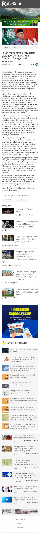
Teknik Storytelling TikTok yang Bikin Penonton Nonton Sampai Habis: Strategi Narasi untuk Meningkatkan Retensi (24, 417)
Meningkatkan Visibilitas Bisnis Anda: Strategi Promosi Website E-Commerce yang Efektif (25, 449)
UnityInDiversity (21, 200)
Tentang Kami (20, 519)
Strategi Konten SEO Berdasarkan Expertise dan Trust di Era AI (21, 392)
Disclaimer (20, 527)
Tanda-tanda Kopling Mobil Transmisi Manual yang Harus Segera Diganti (27, 224)
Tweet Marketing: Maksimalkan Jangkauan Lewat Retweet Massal (25, 499)
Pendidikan (4, 265)
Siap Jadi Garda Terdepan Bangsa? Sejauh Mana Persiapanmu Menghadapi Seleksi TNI (26, 275)
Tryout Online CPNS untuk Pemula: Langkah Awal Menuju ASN (25, 488)
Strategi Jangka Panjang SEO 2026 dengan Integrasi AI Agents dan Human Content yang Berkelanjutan (23, 368)
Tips (17, 215)
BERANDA (6, 47)
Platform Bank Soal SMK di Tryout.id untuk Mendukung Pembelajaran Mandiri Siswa (23, 401)
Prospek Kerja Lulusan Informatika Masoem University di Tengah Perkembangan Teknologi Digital (19, 256)
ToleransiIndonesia (23, 195)
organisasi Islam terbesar (13, 78)
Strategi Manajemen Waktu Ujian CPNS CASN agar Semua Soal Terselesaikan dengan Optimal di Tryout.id (23, 426)
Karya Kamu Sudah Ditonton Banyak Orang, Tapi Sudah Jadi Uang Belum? (27, 239)
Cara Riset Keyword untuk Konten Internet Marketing (21, 384)
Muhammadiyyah (8, 195)
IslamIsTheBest (8, 200)
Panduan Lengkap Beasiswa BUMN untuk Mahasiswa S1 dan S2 (27, 292)
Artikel (20, 523)
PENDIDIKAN (17, 47)
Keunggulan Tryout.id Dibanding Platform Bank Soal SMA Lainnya (24, 376)
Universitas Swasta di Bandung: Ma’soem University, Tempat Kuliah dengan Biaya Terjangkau (26, 475)
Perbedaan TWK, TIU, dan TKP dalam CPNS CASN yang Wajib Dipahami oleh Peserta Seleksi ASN (23, 359)
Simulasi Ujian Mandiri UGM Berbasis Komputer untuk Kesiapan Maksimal (22, 408)
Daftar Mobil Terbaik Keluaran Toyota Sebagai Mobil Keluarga (24, 437)
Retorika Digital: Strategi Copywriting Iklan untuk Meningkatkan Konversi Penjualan (25, 462)
